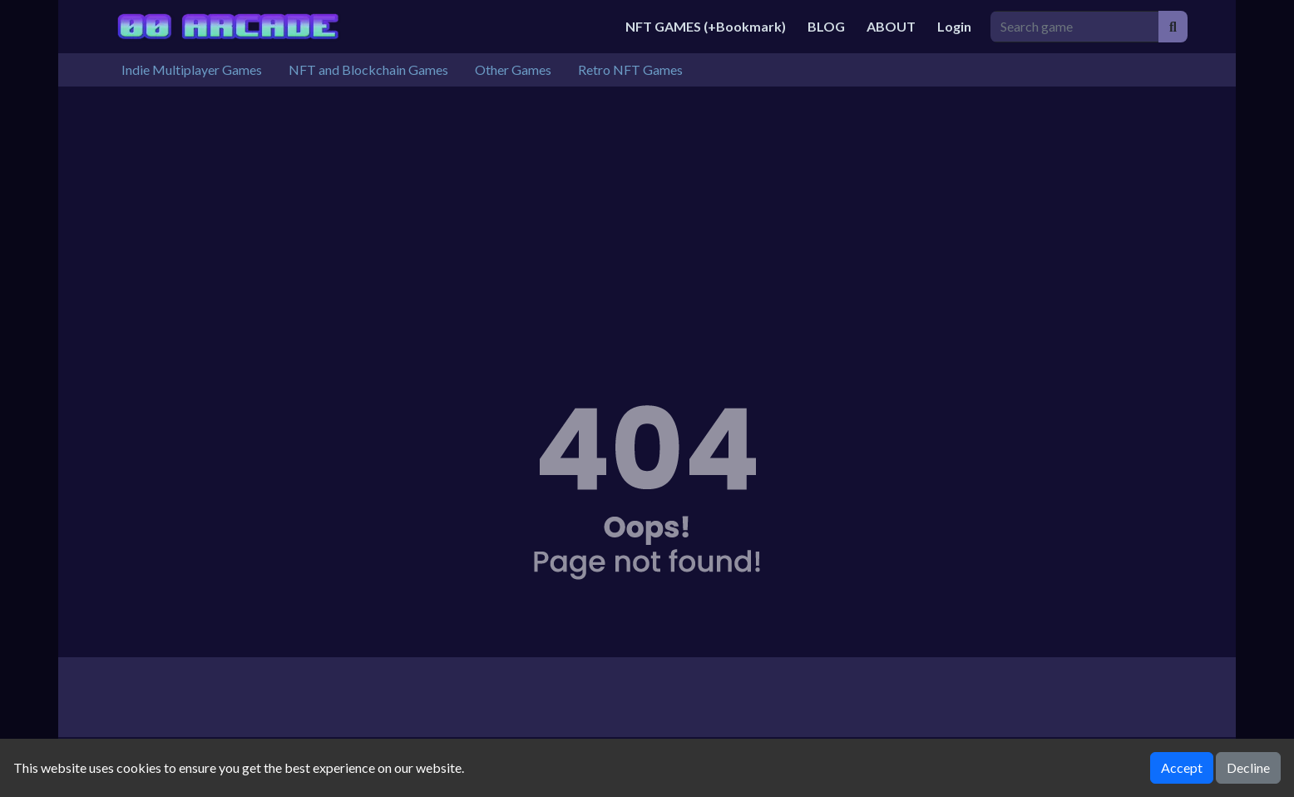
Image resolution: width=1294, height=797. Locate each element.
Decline (1248, 767)
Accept (1182, 767)
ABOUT (891, 26)
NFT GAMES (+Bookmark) (705, 26)
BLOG (826, 26)
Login (954, 26)
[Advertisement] (647, 211)
